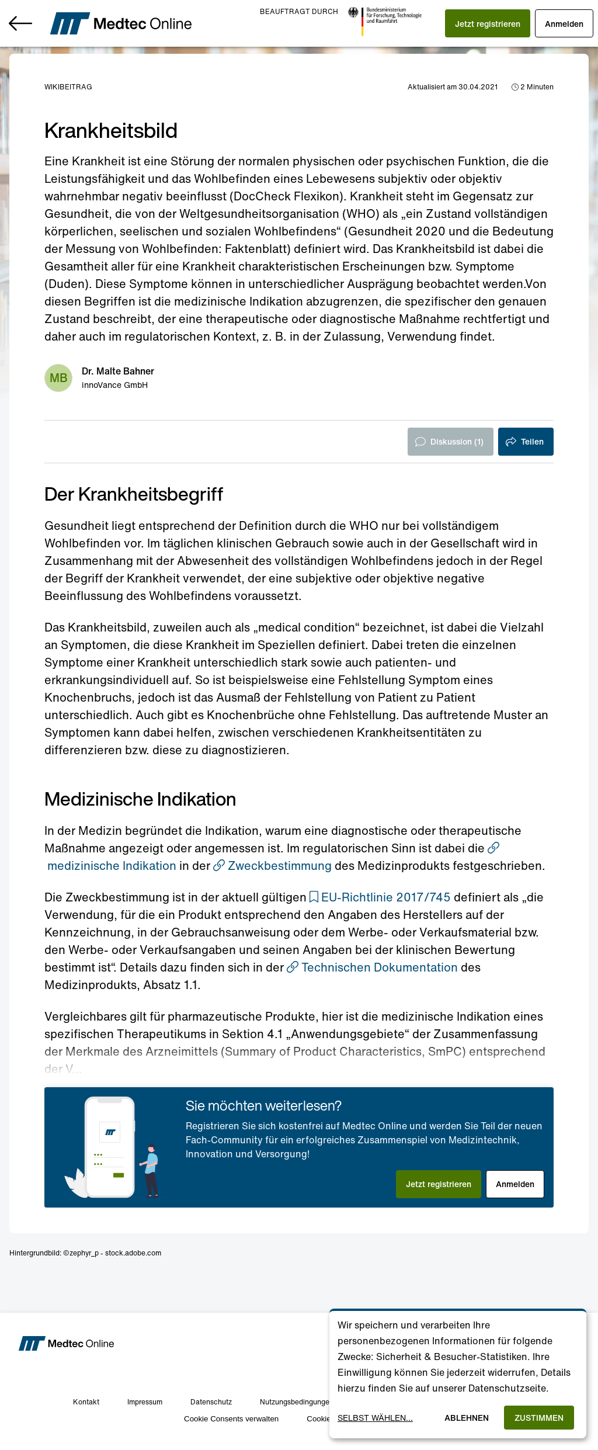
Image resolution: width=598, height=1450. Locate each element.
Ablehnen (466, 1417)
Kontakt (86, 1402)
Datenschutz (211, 1402)
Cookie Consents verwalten (231, 1418)
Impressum (144, 1402)
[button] (487, 23)
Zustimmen (539, 1417)
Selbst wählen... (375, 1417)
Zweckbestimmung (272, 865)
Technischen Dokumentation (372, 967)
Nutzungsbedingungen (296, 1402)
